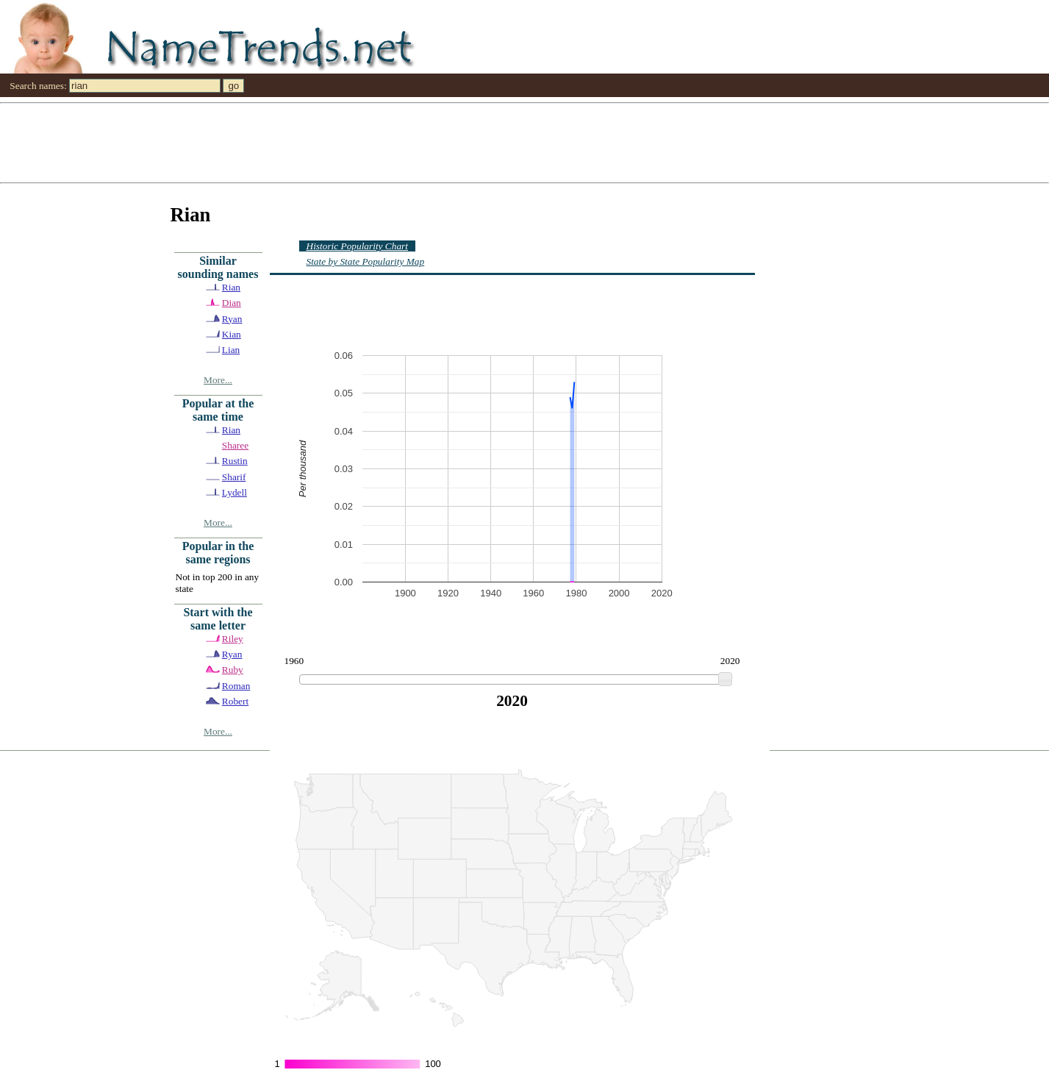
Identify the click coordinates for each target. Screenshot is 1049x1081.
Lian (231, 349)
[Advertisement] (441, 142)
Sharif (234, 476)
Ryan (232, 318)
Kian (231, 334)
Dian (231, 302)
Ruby (232, 669)
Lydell (234, 492)
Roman (236, 685)
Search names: (38, 85)
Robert (235, 701)
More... (218, 379)
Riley (232, 638)
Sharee (235, 445)
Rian (231, 287)
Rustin (235, 460)
